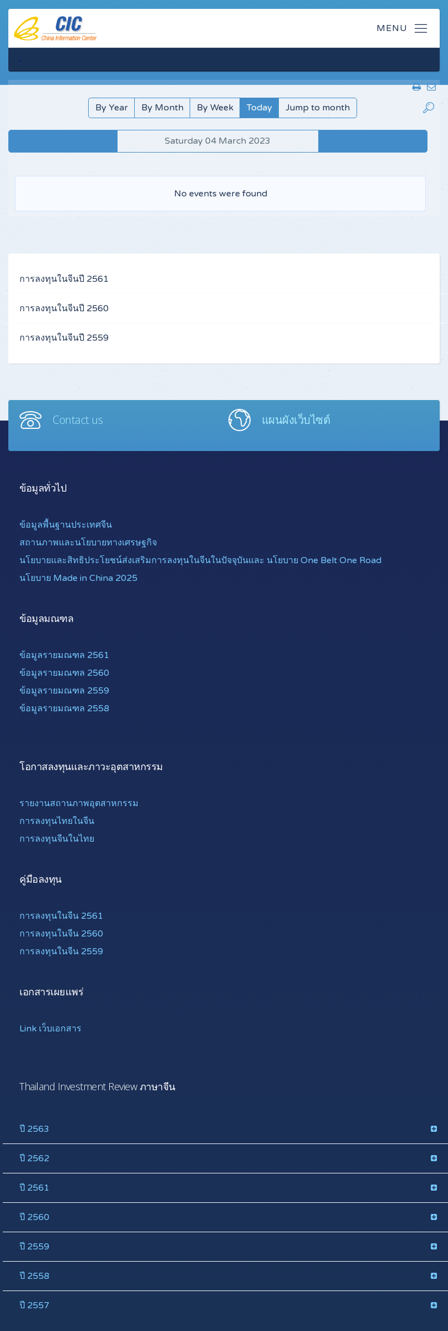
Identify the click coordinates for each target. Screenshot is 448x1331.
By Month (162, 107)
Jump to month (318, 107)
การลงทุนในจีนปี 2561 (64, 279)
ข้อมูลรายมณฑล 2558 (64, 708)
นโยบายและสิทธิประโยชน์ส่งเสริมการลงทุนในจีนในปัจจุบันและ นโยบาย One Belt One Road (200, 560)
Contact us (78, 419)
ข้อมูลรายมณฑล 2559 (64, 690)
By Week (215, 107)
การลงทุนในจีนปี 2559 (64, 337)
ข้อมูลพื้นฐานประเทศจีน (65, 524)
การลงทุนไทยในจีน (56, 821)
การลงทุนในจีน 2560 (61, 933)
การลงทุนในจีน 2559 (61, 951)
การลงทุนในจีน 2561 (61, 916)
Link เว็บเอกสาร (50, 1028)
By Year (111, 107)
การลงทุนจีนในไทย (56, 838)
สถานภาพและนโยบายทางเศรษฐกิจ (88, 542)
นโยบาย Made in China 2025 (78, 578)
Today (259, 107)
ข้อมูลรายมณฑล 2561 (64, 655)
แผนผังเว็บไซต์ (296, 419)
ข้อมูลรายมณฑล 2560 (64, 673)
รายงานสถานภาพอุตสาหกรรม (79, 803)
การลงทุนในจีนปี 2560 (64, 308)
